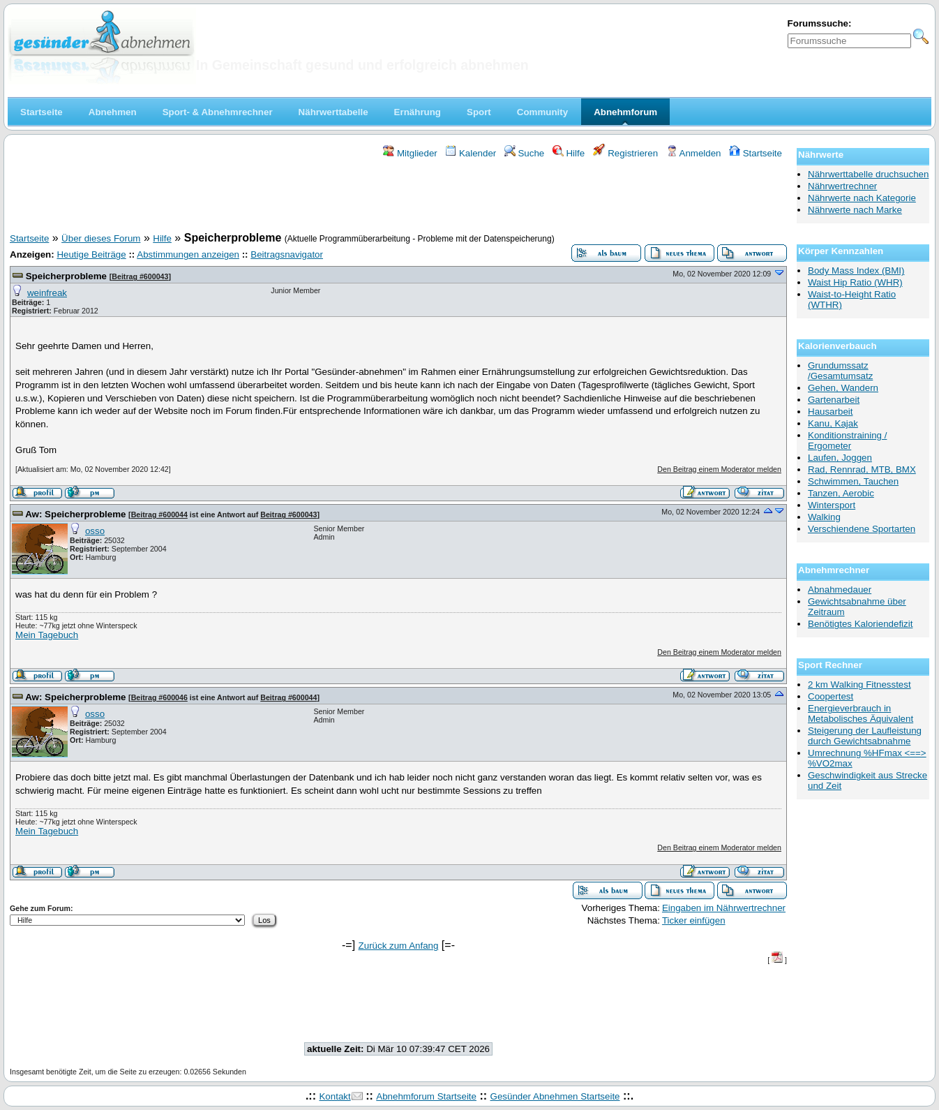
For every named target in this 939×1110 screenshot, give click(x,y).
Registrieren (626, 153)
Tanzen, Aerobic (841, 493)
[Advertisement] (398, 197)
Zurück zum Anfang (399, 945)
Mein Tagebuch (46, 635)
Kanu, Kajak (833, 423)
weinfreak (47, 293)
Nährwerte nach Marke (855, 210)
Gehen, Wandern (843, 388)
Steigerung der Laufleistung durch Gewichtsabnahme (865, 735)
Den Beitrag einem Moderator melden (719, 469)
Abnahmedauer (839, 589)
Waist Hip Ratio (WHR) (855, 282)
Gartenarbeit (833, 399)
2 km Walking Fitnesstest (859, 684)
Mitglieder (410, 153)
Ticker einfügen (694, 920)
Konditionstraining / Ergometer (847, 440)
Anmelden (693, 153)
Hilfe (569, 153)
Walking (824, 517)
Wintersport (831, 505)
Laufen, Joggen (840, 457)
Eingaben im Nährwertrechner (724, 908)
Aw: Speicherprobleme (75, 514)
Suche (524, 153)
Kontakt (334, 1096)
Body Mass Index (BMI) (856, 270)
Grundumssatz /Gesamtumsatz (840, 370)
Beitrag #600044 (159, 514)
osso (95, 531)
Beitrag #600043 (140, 276)
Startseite (755, 153)
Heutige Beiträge (91, 254)
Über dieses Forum (100, 238)
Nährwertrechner (842, 186)
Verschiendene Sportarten (861, 529)
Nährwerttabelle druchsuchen (868, 174)
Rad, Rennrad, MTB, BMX (862, 469)
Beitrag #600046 (159, 697)
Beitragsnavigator (286, 254)
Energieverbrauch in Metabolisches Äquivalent (860, 713)
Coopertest (830, 696)
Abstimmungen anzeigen (188, 254)
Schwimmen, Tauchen (853, 481)
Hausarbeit (830, 411)
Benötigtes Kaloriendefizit (860, 624)
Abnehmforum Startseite (426, 1096)
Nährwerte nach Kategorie (862, 198)
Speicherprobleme (66, 276)
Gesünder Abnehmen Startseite (555, 1096)
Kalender (470, 153)
